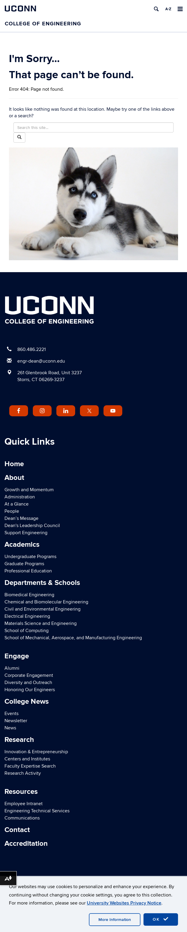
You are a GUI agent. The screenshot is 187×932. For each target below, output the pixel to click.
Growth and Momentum (29, 490)
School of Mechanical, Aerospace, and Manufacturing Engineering (73, 638)
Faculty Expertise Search (30, 766)
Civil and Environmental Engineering (42, 609)
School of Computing (26, 631)
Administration (19, 497)
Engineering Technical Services (36, 811)
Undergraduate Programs (30, 557)
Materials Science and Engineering (40, 623)
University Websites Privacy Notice (124, 903)
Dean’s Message (21, 518)
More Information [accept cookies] (114, 919)
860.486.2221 (31, 349)
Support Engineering (25, 533)
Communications (22, 818)
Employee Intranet (23, 804)
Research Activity (22, 773)
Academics (21, 544)
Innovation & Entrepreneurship (36, 752)
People (11, 511)
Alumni (11, 668)
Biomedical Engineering (29, 595)
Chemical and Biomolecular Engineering (46, 602)
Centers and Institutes (27, 759)
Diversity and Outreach (28, 682)
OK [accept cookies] (161, 919)
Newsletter (15, 721)
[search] (156, 9)
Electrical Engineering (27, 616)
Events (11, 714)
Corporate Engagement (28, 675)
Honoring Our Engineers (29, 690)
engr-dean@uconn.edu (41, 361)
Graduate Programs (24, 564)
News (10, 728)
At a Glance (16, 504)
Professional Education (28, 571)
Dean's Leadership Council (32, 526)
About (14, 477)
